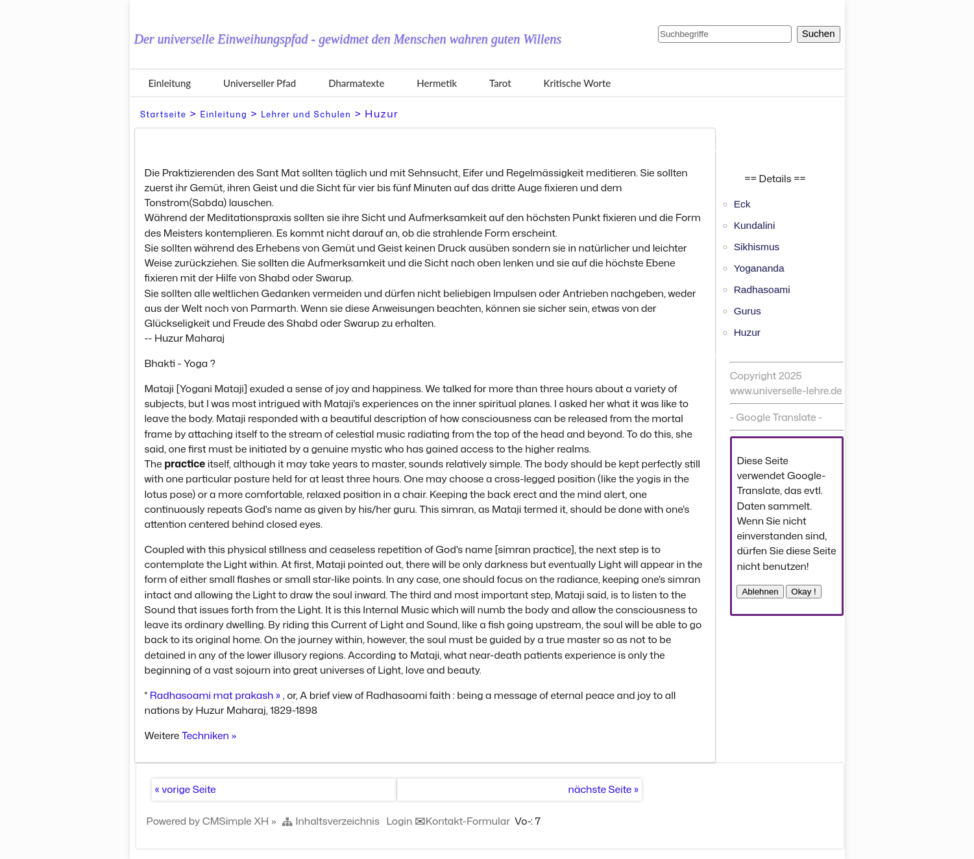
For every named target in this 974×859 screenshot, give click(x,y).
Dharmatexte (356, 83)
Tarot (500, 83)
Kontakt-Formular (468, 821)
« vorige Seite (185, 789)
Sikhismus (757, 247)
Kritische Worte (577, 83)
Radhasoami (762, 289)
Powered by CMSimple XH (208, 821)
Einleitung (170, 83)
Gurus (747, 311)
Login (400, 821)
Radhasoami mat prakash (212, 695)
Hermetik (437, 83)
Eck (742, 204)
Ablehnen (760, 591)
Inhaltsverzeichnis (338, 821)
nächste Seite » (603, 789)
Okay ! (803, 591)
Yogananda (759, 268)
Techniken (205, 735)
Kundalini (754, 225)
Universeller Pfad (259, 83)
